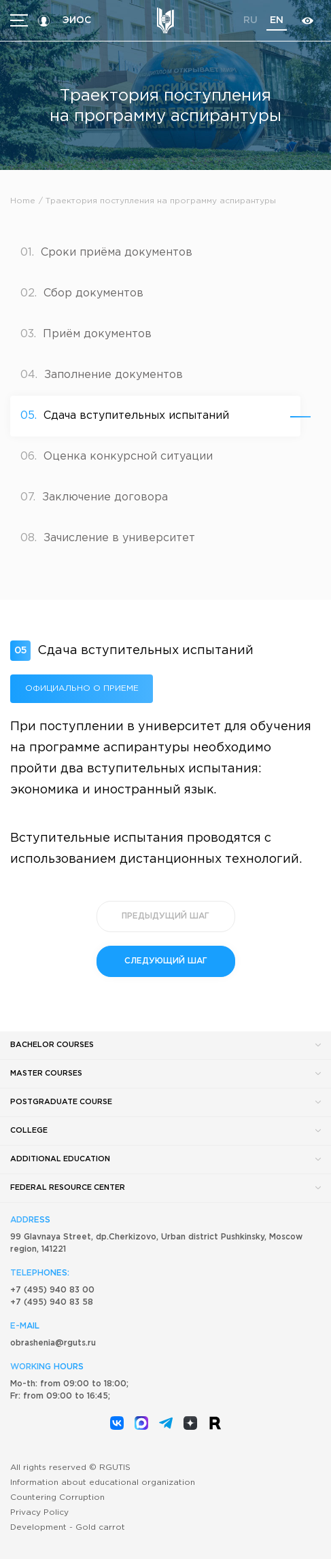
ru (250, 20)
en (276, 20)
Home (22, 201)
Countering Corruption (57, 1497)
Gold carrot (100, 1527)
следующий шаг (165, 961)
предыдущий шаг (165, 916)
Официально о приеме (82, 688)
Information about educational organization (102, 1482)
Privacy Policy (39, 1512)
